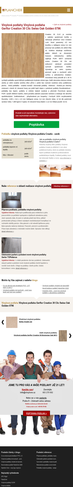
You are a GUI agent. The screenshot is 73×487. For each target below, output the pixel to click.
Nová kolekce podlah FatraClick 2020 (55, 259)
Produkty (14, 15)
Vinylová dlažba (5, 457)
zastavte (42, 369)
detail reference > (28, 218)
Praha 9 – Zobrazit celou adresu (37, 372)
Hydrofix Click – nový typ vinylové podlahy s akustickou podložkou (54, 263)
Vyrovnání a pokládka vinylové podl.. (46, 433)
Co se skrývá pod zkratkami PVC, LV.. (12, 427)
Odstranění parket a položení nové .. (46, 430)
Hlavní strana (6, 15)
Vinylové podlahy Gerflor (8, 460)
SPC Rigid (4, 447)
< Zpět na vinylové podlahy (61, 24)
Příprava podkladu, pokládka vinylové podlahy (42, 196)
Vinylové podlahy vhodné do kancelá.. (12, 433)
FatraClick (4, 450)
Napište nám (27, 360)
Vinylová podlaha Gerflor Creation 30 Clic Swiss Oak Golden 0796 (38, 15)
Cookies (70, 485)
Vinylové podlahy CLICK (8, 454)
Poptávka (36, 127)
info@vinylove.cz (27, 363)
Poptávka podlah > (36, 384)
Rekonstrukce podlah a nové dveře (46, 436)
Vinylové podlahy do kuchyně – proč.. (11, 430)
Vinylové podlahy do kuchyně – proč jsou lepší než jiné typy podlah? (17, 262)
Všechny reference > (61, 189)
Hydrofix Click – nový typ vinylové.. (11, 439)
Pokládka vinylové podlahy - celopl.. (46, 439)
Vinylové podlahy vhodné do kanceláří (55, 257)
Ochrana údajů (63, 485)
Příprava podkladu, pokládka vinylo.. (46, 427)
